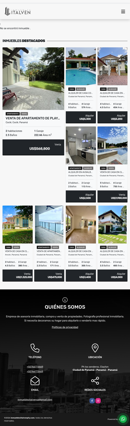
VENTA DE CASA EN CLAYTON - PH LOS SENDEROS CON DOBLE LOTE (17, 251)
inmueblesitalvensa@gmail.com (35, 399)
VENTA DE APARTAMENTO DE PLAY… (33, 118)
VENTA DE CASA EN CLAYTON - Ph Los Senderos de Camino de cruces (112, 172)
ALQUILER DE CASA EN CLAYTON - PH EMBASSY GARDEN (80, 251)
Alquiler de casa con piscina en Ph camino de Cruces (80, 93)
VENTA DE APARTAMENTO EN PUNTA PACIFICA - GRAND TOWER (49, 251)
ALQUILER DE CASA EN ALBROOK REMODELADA (112, 251)
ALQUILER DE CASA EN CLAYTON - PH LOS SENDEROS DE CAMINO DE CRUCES (112, 93)
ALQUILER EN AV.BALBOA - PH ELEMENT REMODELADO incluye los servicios (80, 172)
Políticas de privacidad (65, 327)
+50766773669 (35, 366)
